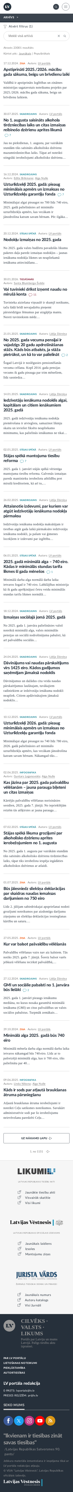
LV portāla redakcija (22, 1383)
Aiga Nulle (41, 178)
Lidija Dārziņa (58, 334)
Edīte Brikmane (23, 178)
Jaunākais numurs (38, 1295)
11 (35, 294)
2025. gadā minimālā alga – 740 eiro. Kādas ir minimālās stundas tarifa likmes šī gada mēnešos (36, 567)
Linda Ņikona (22, 1084)
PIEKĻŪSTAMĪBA (14, 1368)
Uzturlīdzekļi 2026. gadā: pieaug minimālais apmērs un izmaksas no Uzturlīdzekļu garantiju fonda (34, 728)
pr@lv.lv (33, 1395)
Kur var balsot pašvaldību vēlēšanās (35, 944)
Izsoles (30, 1249)
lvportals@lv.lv (25, 1390)
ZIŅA (22, 63)
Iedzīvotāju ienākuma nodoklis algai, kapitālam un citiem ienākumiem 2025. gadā (35, 405)
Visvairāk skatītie (37, 1197)
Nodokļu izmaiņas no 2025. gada (32, 240)
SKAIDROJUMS (28, 114)
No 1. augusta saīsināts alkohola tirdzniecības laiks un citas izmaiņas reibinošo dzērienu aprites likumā (35, 125)
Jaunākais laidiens (38, 1243)
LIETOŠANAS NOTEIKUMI (20, 1363)
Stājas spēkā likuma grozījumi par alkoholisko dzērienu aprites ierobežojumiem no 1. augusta (33, 838)
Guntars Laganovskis (27, 776)
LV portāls (44, 63)
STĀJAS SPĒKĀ (28, 233)
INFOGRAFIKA (28, 772)
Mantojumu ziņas (38, 1254)
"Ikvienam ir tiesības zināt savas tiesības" (33, 1439)
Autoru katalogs (36, 1300)
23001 (17, 48)
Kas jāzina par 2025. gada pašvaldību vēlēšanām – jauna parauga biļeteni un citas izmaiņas (36, 787)
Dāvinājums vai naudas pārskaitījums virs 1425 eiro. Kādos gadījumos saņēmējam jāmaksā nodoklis (36, 668)
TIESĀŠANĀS (27, 279)
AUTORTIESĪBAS (14, 1373)
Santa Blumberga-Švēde (29, 283)
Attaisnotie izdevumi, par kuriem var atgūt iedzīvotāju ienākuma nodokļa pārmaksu (36, 511)
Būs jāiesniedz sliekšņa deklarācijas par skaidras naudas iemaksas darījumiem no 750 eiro (34, 893)
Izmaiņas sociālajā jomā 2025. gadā (34, 617)
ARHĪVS (9, 17)
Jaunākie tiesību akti (40, 1192)
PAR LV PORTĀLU (15, 1358)
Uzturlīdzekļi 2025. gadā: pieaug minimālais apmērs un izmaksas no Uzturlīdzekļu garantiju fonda (34, 189)
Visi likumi (32, 1203)
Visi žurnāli (33, 1305)
